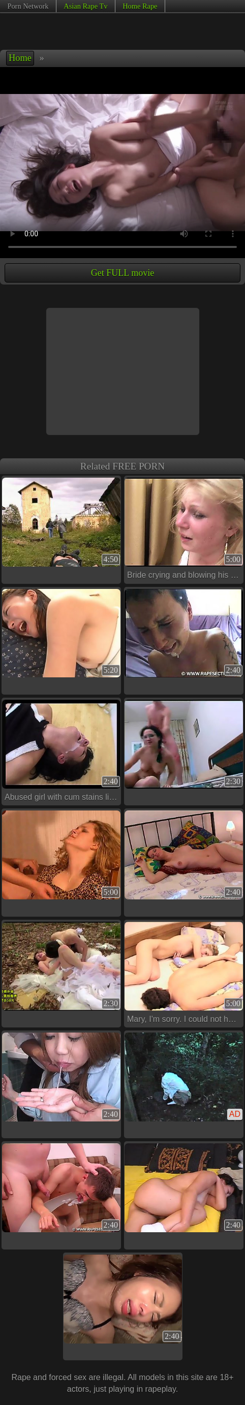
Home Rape (139, 6)
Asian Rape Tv (85, 6)
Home (20, 58)
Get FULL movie (122, 273)
